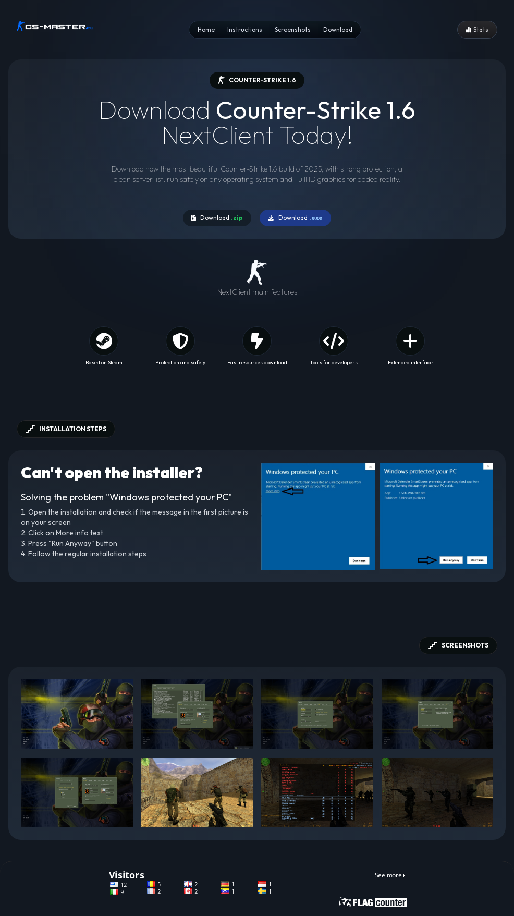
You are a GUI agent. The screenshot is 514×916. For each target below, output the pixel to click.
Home (206, 29)
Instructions (244, 29)
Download (337, 29)
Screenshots (293, 29)
